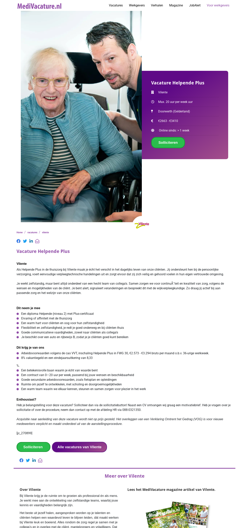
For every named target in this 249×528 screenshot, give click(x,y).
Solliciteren (168, 142)
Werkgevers (137, 5)
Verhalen (157, 5)
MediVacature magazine (162, 490)
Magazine (176, 5)
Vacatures (116, 5)
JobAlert (195, 5)
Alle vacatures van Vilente (79, 447)
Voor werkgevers (218, 5)
